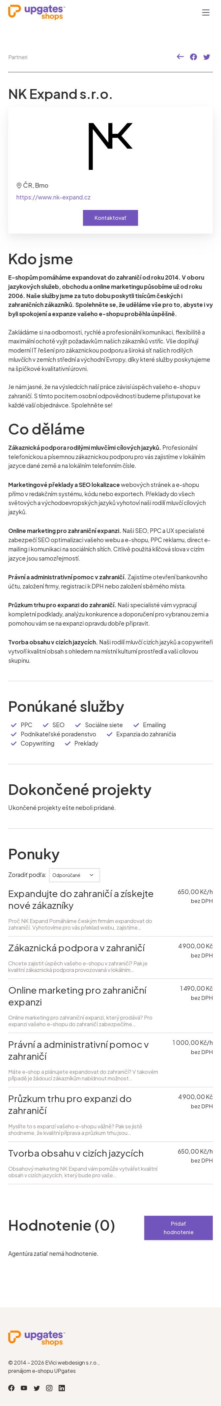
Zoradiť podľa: (27, 874)
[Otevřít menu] (206, 12)
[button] (180, 57)
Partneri (17, 57)
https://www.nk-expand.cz (53, 197)
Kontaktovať (110, 217)
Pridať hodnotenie (179, 1227)
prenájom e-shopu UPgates (42, 1370)
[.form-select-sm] (74, 875)
